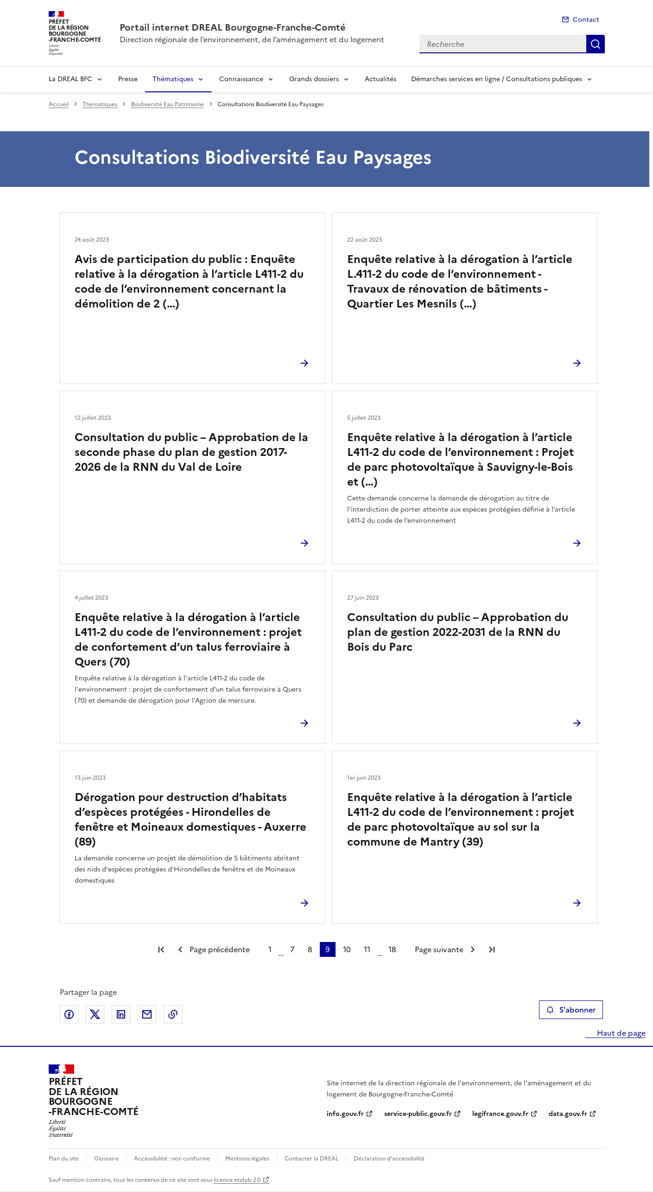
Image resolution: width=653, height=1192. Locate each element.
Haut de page (620, 1032)
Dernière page (491, 949)
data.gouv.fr (568, 1114)
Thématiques (172, 79)
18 (392, 949)
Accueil (59, 104)
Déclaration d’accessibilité (389, 1158)
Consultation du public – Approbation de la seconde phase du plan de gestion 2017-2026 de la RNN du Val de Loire (191, 452)
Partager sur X (95, 1014)
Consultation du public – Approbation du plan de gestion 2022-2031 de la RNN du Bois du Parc (457, 632)
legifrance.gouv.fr (500, 1114)
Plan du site (64, 1158)
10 (347, 949)
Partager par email (147, 1014)
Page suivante (439, 949)
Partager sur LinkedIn (121, 1014)
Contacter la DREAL (311, 1158)
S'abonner (570, 1009)
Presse (128, 79)
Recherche (595, 44)
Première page (161, 949)
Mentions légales (247, 1158)
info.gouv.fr (345, 1114)
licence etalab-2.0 (237, 1180)
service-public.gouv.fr (418, 1114)
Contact (586, 20)
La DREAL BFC (70, 79)
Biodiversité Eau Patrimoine (167, 104)
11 (367, 949)
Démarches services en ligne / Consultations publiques (496, 79)
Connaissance (241, 79)
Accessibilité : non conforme (172, 1158)
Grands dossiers (314, 79)
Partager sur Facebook (69, 1014)
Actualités (380, 79)
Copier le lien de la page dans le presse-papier (173, 1014)
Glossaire (106, 1158)
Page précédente (220, 949)
